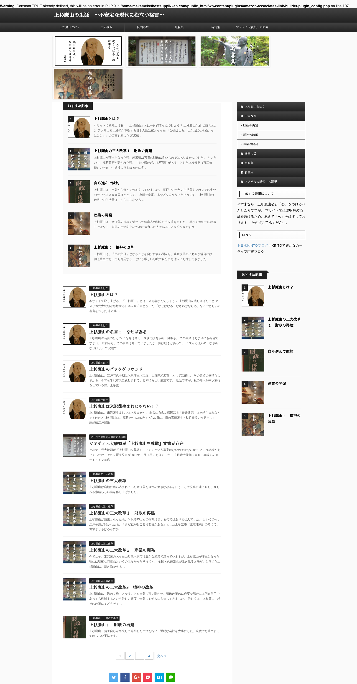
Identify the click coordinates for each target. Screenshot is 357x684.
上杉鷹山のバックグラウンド (116, 334)
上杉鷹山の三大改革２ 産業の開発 (122, 515)
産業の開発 (103, 180)
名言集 (215, 27)
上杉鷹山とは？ (69, 27)
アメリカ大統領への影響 (252, 27)
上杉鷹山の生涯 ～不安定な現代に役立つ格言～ (109, 15)
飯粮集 (179, 27)
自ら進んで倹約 (106, 148)
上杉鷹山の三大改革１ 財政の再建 (123, 116)
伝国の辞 (143, 27)
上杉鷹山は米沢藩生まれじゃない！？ (124, 371)
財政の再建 (250, 90)
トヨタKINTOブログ (252, 210)
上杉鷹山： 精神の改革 (114, 212)
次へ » (161, 621)
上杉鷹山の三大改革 (107, 446)
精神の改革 (250, 99)
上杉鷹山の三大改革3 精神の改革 (121, 552)
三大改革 (106, 27)
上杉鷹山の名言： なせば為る (118, 297)
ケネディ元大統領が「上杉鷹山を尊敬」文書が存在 (136, 409)
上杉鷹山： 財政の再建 (111, 590)
